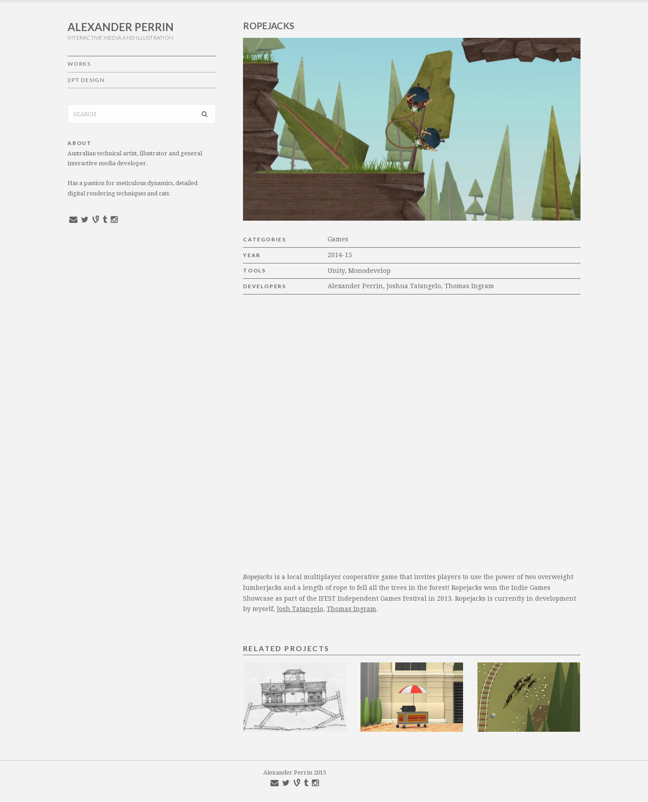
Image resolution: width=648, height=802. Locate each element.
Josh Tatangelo (300, 608)
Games (338, 239)
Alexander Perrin (121, 26)
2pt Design (86, 80)
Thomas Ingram (351, 608)
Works (79, 63)
